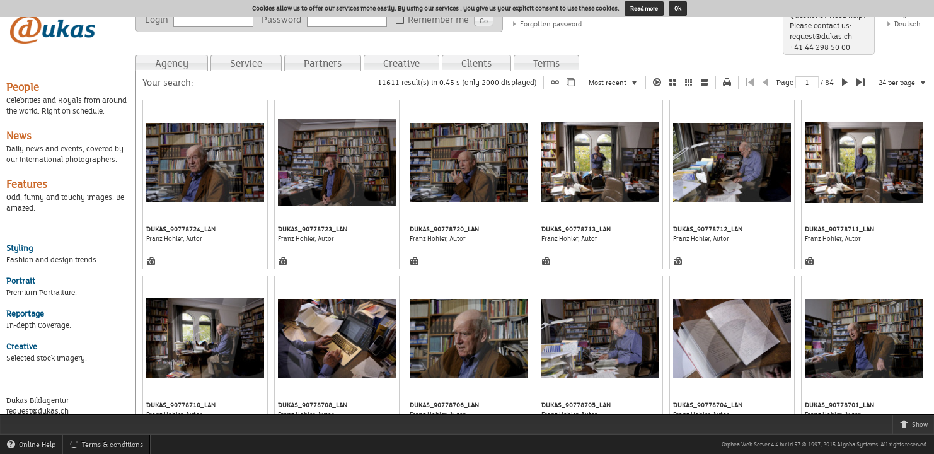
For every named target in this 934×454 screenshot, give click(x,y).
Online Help (34, 446)
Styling (19, 247)
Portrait (20, 280)
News (19, 135)
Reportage (25, 313)
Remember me (434, 20)
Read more (644, 8)
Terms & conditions (109, 446)
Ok (677, 8)
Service (246, 63)
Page (784, 82)
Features (26, 184)
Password (282, 19)
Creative (401, 63)
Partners (323, 63)
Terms (546, 63)
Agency (171, 63)
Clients (476, 63)
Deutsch (907, 23)
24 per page (906, 83)
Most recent (617, 83)
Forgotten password (551, 23)
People (22, 86)
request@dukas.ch (821, 36)
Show (916, 426)
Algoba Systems (857, 444)
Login (156, 19)
